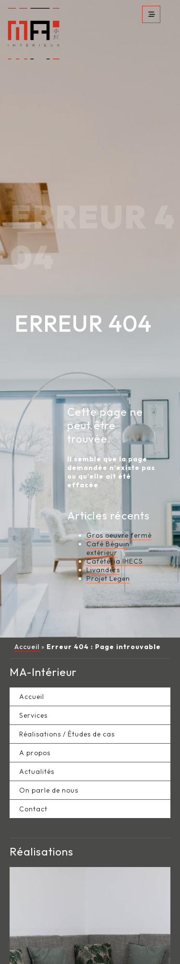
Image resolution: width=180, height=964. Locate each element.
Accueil (26, 629)
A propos (34, 735)
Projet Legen (108, 561)
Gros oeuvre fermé (119, 518)
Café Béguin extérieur (108, 531)
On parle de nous (48, 773)
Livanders (103, 552)
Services (33, 698)
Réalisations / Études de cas (67, 716)
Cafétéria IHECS (114, 544)
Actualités (36, 754)
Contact (33, 791)
